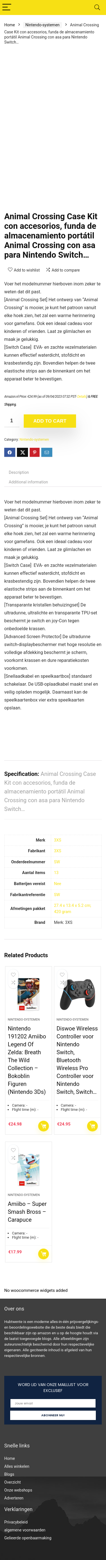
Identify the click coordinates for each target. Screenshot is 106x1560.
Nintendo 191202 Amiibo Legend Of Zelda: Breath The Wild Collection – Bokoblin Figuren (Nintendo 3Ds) (27, 1060)
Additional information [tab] (28, 482)
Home (9, 25)
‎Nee (57, 883)
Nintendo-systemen (42, 25)
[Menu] (7, 7)
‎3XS (57, 840)
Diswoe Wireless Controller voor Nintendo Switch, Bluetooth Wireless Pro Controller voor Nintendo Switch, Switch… (77, 1060)
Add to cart (49, 421)
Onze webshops (18, 1490)
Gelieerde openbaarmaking (27, 1538)
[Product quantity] (12, 420)
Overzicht (12, 1482)
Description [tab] (19, 472)
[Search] (97, 7)
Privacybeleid (16, 1522)
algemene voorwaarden (25, 1530)
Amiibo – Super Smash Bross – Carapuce (27, 1211)
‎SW (57, 862)
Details (81, 397)
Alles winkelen (16, 1466)
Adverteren (13, 1498)
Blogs (9, 1474)
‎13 (56, 872)
